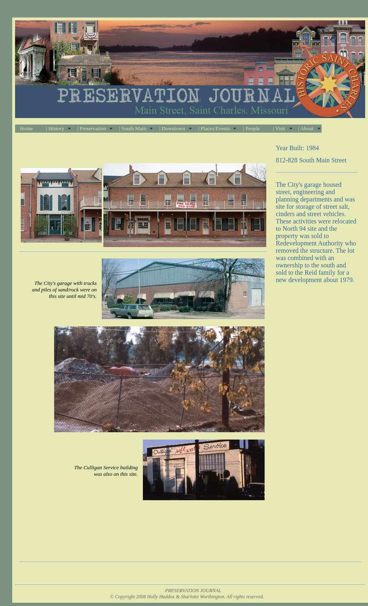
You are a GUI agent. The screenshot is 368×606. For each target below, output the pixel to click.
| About (305, 128)
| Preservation (91, 128)
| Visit (279, 128)
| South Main (132, 128)
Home (26, 128)
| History (55, 128)
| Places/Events (214, 128)
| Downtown (172, 128)
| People (251, 128)
